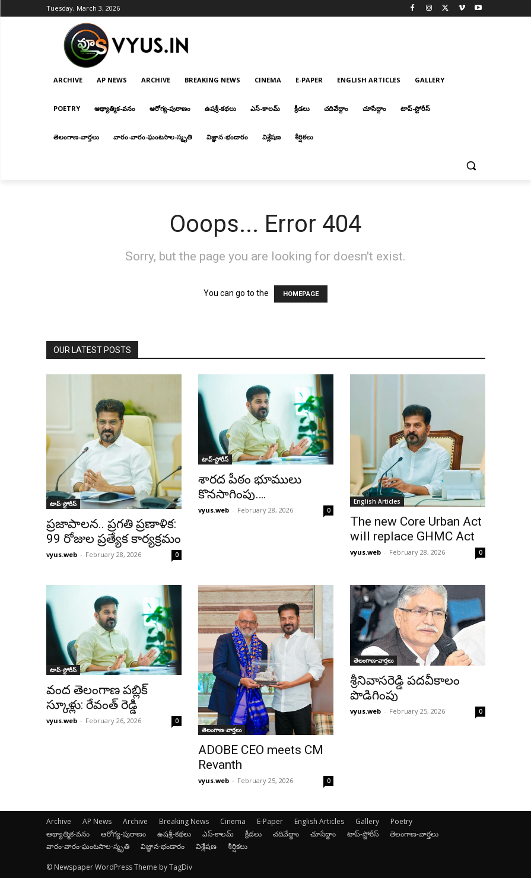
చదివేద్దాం (286, 834)
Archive (58, 821)
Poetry (401, 821)
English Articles (377, 501)
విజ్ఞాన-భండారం (163, 846)
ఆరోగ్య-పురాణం (123, 834)
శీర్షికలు (237, 846)
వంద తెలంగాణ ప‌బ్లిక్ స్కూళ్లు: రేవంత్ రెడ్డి (97, 697)
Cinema (233, 821)
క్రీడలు (253, 834)
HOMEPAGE (301, 294)
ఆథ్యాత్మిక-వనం (68, 834)
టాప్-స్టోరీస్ (63, 504)
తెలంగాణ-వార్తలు (221, 730)
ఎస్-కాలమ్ (218, 834)
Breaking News (184, 821)
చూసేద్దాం (323, 834)
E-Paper (270, 821)
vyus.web (61, 554)
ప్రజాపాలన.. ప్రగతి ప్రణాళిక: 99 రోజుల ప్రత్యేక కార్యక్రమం (113, 531)
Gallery (367, 821)
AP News (97, 821)
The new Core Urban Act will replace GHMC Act (416, 528)
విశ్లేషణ (206, 846)
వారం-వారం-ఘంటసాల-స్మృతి (87, 846)
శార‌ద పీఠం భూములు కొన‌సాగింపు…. (249, 486)
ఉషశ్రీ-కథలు (174, 834)
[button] (471, 166)
